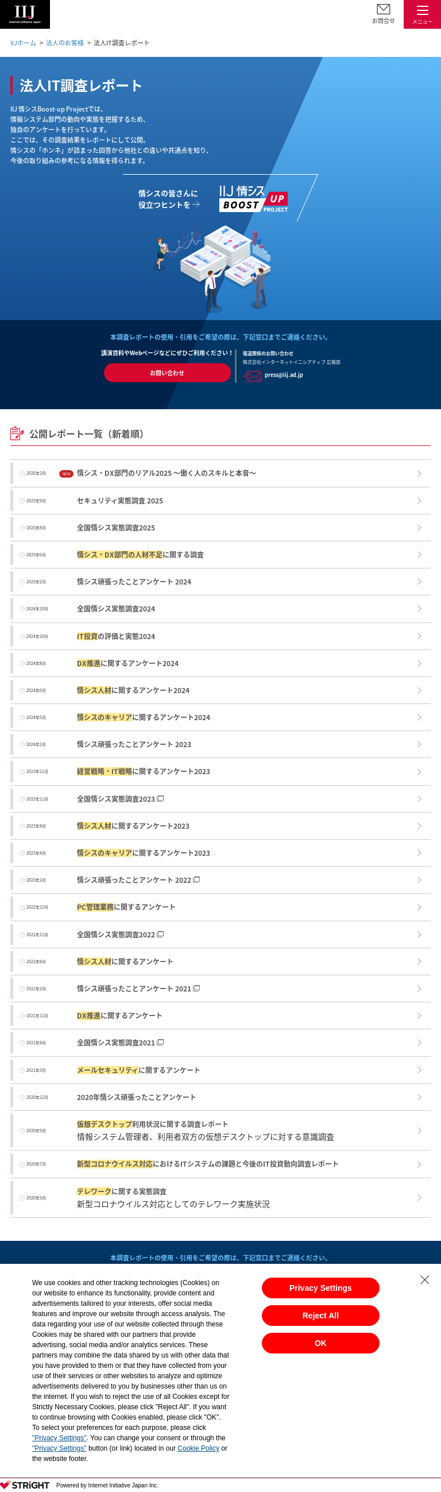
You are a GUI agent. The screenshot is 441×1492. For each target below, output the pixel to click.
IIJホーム (23, 43)
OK (321, 1343)
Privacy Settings (320, 1288)
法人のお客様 (65, 43)
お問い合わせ (167, 372)
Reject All (321, 1315)
